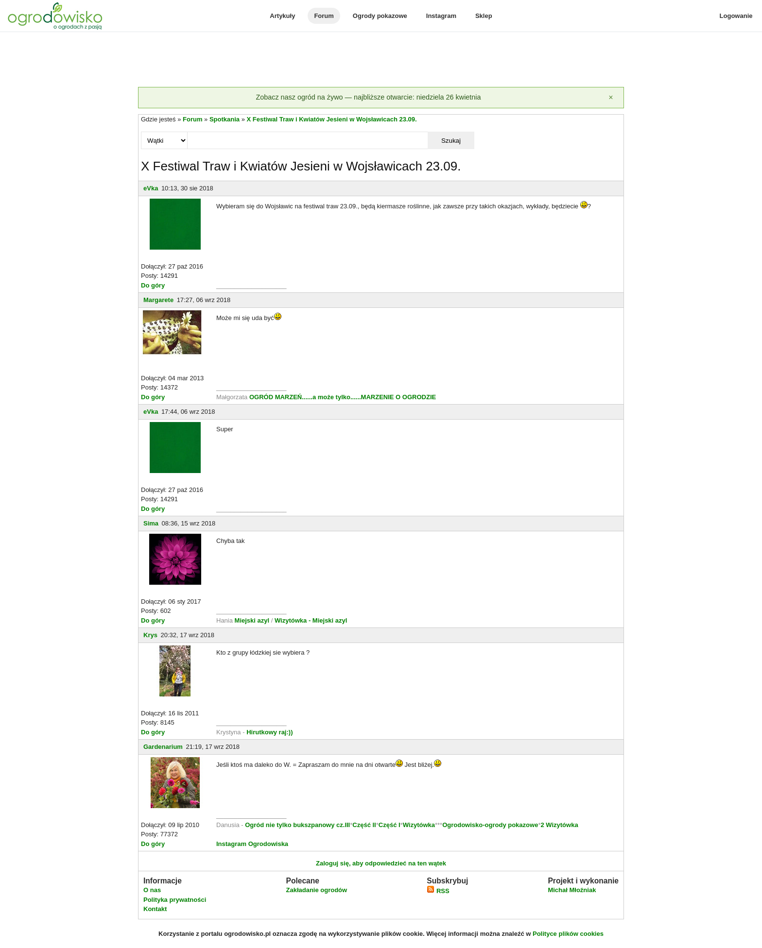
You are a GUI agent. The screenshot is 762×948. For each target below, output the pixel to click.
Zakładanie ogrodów (316, 890)
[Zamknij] (610, 97)
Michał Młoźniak (572, 890)
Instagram (441, 15)
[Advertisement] (381, 60)
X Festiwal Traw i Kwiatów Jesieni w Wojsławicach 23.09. (332, 119)
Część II (364, 825)
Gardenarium (163, 746)
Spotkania (224, 119)
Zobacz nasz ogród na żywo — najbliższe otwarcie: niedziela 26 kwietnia (368, 97)
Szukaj (451, 140)
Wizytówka (419, 825)
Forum (323, 15)
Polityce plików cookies (568, 933)
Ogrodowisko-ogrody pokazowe (490, 825)
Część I (389, 825)
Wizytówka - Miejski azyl (311, 620)
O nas (152, 890)
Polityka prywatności (174, 899)
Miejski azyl (252, 620)
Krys (150, 635)
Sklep (483, 15)
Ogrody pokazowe (380, 15)
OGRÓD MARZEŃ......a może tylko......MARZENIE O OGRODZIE (342, 397)
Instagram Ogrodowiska (252, 843)
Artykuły (282, 15)
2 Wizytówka (559, 825)
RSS (438, 891)
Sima (150, 523)
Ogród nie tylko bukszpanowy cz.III (297, 825)
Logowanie (736, 15)
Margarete (158, 300)
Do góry (153, 285)
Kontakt (155, 909)
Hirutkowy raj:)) (269, 732)
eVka (150, 188)
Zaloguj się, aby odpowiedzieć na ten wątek (381, 863)
